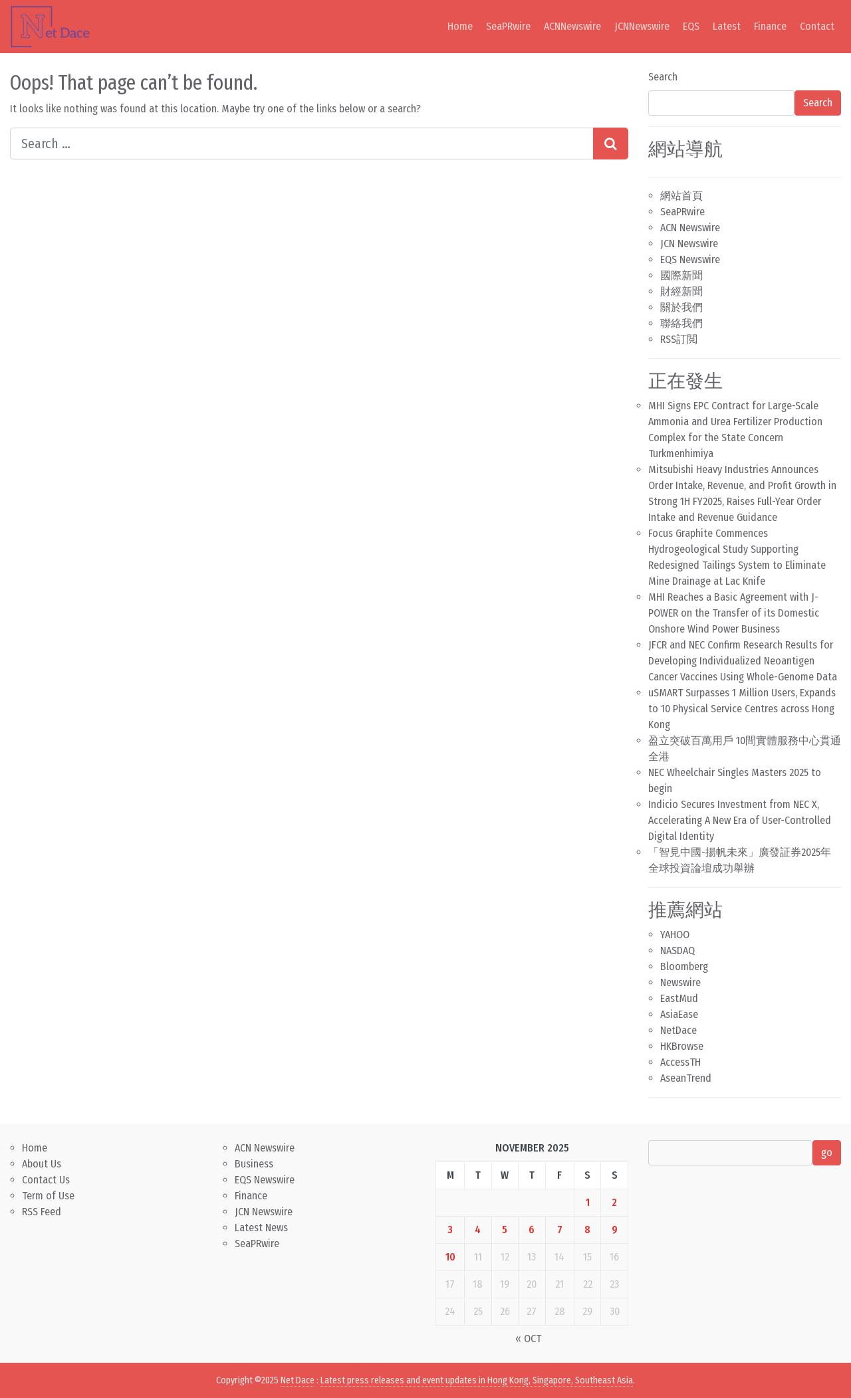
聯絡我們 (681, 323)
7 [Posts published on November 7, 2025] (559, 1229)
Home (460, 26)
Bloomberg (684, 966)
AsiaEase (679, 1014)
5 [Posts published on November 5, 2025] (504, 1229)
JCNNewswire (641, 26)
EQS (691, 26)
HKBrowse (681, 1046)
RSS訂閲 (678, 339)
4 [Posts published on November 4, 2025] (478, 1229)
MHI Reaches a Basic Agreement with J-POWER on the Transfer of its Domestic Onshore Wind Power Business (733, 613)
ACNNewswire (572, 26)
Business (254, 1163)
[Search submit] (610, 143)
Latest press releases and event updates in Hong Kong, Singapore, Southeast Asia (476, 1380)
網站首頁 (681, 195)
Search (662, 76)
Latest (727, 26)
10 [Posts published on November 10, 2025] (450, 1256)
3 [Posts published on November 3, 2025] (450, 1229)
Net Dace (297, 1380)
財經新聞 (681, 291)
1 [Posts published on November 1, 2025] (588, 1202)
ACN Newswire (690, 227)
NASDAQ (677, 950)
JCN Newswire (689, 243)
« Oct (528, 1338)
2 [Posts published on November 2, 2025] (614, 1202)
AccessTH (680, 1062)
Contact (817, 26)
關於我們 (681, 307)
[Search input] (302, 143)
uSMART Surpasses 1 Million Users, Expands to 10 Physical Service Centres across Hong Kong (742, 708)
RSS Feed (41, 1211)
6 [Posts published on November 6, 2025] (532, 1229)
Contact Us (46, 1179)
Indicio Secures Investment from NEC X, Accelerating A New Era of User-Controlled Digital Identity (739, 820)
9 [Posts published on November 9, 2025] (615, 1229)
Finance (770, 26)
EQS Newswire (690, 259)
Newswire (680, 982)
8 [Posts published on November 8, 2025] (587, 1229)
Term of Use (48, 1195)
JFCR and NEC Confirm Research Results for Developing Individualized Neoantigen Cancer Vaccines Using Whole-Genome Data (742, 661)
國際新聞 (681, 275)
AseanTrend (685, 1078)
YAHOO (674, 934)
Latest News (261, 1227)
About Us (41, 1163)
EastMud (679, 998)
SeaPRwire (508, 26)
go (826, 1152)
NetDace (678, 1030)
